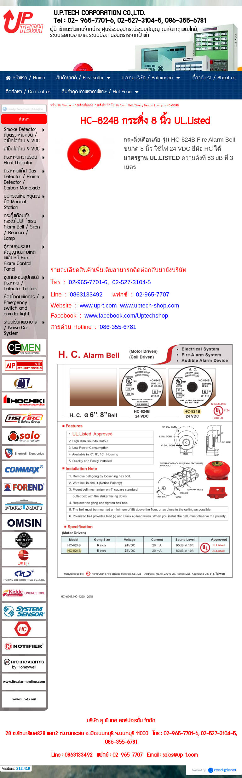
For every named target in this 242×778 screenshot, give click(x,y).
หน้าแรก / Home (60, 106)
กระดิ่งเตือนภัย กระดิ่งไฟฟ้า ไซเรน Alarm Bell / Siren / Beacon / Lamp (119, 106)
